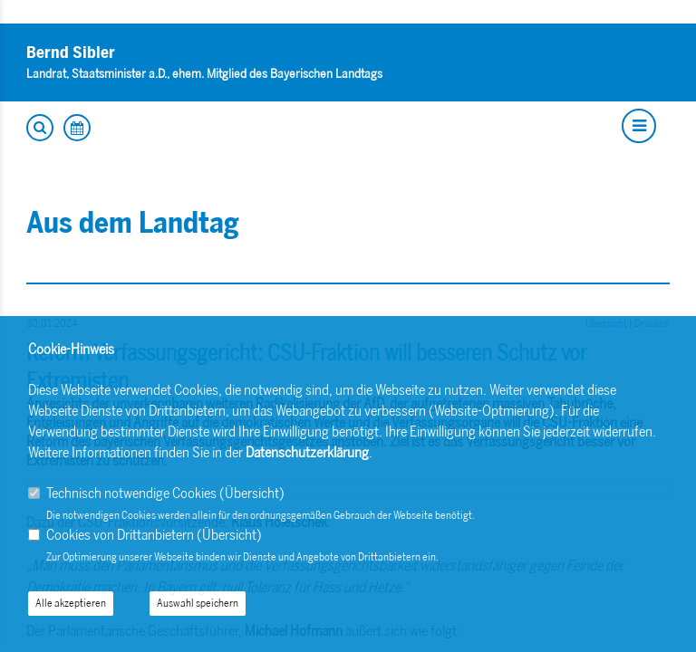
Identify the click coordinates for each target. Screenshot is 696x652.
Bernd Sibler (70, 52)
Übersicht (252, 493)
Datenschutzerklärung (307, 452)
